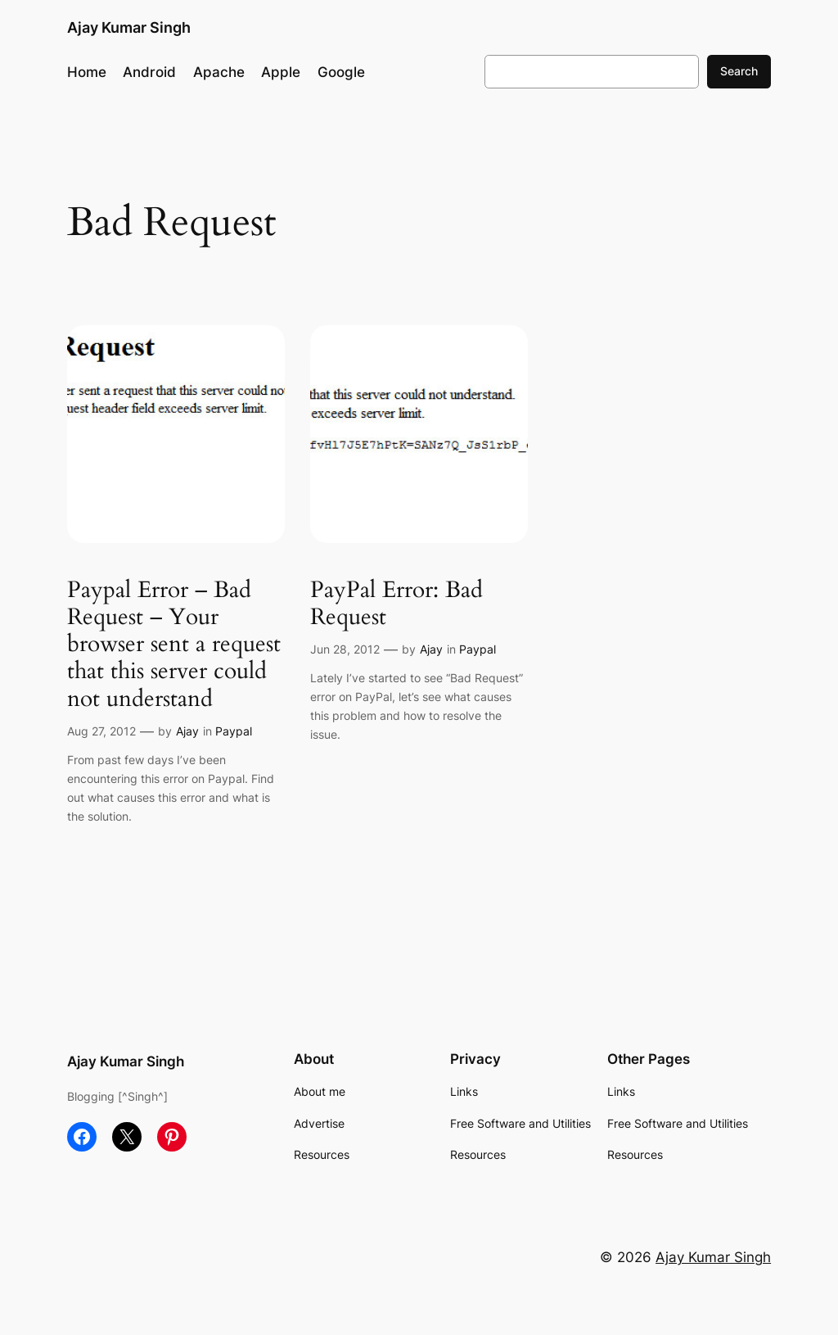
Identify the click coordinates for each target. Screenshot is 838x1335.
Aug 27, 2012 (101, 731)
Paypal (233, 731)
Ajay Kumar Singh (129, 27)
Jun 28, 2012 (345, 649)
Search (739, 71)
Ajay (187, 731)
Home (86, 72)
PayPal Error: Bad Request (396, 604)
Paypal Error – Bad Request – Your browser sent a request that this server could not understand (174, 645)
